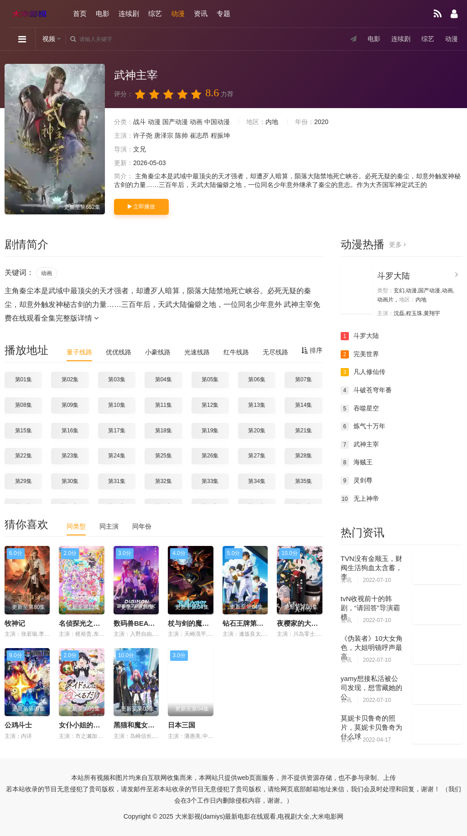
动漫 (178, 13)
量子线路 (79, 352)
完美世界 (360, 354)
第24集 (116, 455)
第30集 (70, 481)
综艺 (155, 13)
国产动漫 (175, 121)
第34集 (256, 481)
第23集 (70, 455)
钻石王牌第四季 (246, 623)
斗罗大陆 (393, 275)
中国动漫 (217, 121)
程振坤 (220, 135)
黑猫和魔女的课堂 (141, 725)
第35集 (303, 481)
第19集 (210, 430)
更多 (397, 244)
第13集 (256, 405)
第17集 (116, 430)
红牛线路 (236, 352)
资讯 (201, 13)
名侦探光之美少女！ (89, 623)
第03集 (116, 379)
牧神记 (15, 623)
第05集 (210, 379)
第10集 (116, 405)
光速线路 (197, 352)
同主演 (109, 526)
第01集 (23, 379)
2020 (321, 121)
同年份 (141, 526)
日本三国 (181, 725)
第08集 (23, 405)
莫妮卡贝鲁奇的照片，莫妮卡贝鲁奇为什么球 (371, 727)
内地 (271, 121)
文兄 (139, 149)
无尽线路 (275, 352)
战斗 (139, 121)
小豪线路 (158, 352)
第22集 (23, 455)
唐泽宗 (163, 135)
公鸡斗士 (18, 725)
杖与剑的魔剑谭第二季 (202, 623)
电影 (102, 13)
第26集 (210, 455)
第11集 (163, 405)
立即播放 (141, 206)
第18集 (163, 430)
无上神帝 (360, 499)
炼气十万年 (363, 426)
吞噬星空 (360, 409)
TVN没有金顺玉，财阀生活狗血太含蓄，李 (371, 568)
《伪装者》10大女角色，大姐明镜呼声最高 (372, 647)
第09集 (70, 405)
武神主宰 (360, 445)
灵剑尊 (357, 481)
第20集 (256, 430)
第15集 (23, 430)
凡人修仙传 (363, 372)
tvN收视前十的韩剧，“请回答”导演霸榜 (370, 608)
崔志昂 (199, 135)
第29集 (23, 481)
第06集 (256, 379)
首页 (80, 13)
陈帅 (181, 135)
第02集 (70, 379)
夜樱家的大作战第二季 (311, 623)
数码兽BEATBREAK (145, 623)
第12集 (210, 405)
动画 (196, 121)
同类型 (76, 526)
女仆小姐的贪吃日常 (89, 725)
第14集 (303, 405)
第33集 (210, 481)
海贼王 (357, 462)
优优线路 (118, 352)
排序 (311, 350)
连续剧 (129, 13)
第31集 (116, 481)
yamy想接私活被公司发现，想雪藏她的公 (371, 688)
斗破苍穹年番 (366, 390)
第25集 (163, 455)
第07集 (303, 379)
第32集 (163, 481)
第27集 (256, 455)
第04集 (163, 379)
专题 (223, 13)
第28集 (303, 455)
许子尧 (142, 135)
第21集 (303, 430)
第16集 (70, 430)
